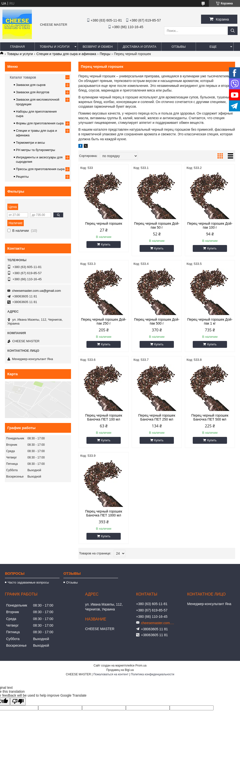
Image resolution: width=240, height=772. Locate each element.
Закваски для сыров (31, 85)
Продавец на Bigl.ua (120, 670)
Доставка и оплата (139, 46)
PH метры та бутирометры (35, 150)
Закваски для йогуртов (32, 92)
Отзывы (179, 46)
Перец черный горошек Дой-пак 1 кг (209, 321)
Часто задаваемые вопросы (28, 582)
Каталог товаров (23, 77)
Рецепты (22, 176)
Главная (17, 46)
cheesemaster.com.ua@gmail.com (36, 290)
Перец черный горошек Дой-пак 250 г (103, 321)
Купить (105, 244)
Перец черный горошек (103, 223)
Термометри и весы (30, 142)
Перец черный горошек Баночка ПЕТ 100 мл (103, 417)
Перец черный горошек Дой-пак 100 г (209, 225)
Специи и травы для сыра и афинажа (66, 54)
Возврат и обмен (98, 46)
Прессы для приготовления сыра (40, 169)
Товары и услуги (55, 46)
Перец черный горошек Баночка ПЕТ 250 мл (156, 417)
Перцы (105, 54)
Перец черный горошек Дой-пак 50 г (157, 225)
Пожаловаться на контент (110, 674)
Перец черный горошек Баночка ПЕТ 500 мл (209, 417)
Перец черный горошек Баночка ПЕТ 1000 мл (103, 513)
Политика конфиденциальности (152, 674)
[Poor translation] (18, 701)
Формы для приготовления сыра (40, 123)
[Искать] (233, 30)
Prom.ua (140, 665)
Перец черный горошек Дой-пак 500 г (157, 321)
